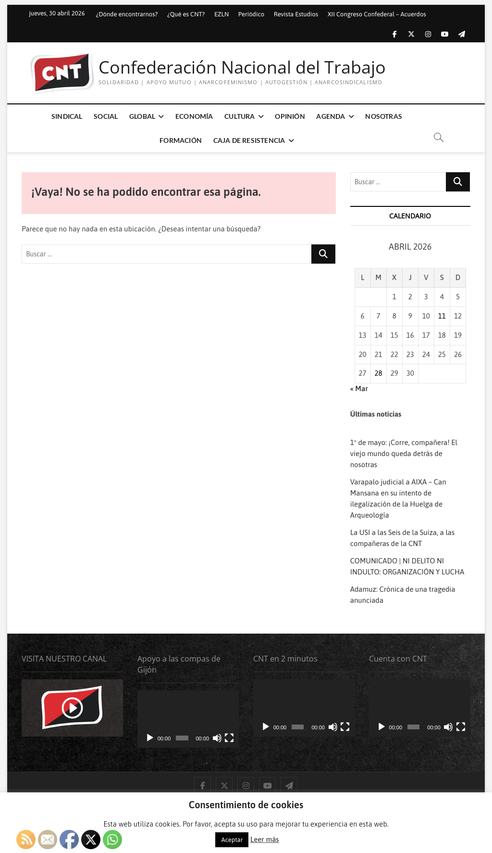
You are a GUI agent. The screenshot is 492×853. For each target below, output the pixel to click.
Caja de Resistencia (249, 140)
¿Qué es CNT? (186, 14)
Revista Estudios (296, 14)
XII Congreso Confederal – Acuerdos (377, 14)
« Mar (359, 388)
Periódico (251, 14)
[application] (188, 719)
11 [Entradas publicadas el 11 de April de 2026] (442, 316)
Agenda (330, 116)
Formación (181, 140)
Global (142, 116)
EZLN (221, 14)
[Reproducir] (150, 738)
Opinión (290, 116)
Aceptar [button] (232, 839)
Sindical (67, 116)
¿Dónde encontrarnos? (127, 14)
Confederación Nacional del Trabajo (242, 67)
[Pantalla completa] (229, 738)
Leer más (264, 839)
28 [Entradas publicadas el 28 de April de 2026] (378, 373)
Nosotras (383, 116)
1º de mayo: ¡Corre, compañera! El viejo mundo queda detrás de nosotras (403, 453)
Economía (194, 116)
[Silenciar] (217, 738)
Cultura (239, 116)
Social (106, 116)
